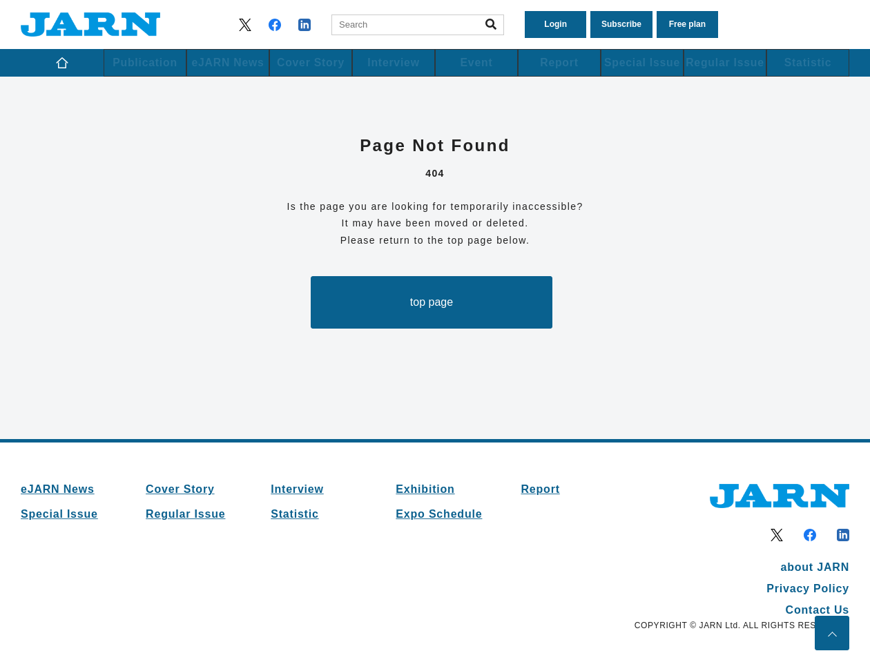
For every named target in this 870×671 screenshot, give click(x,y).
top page (431, 302)
